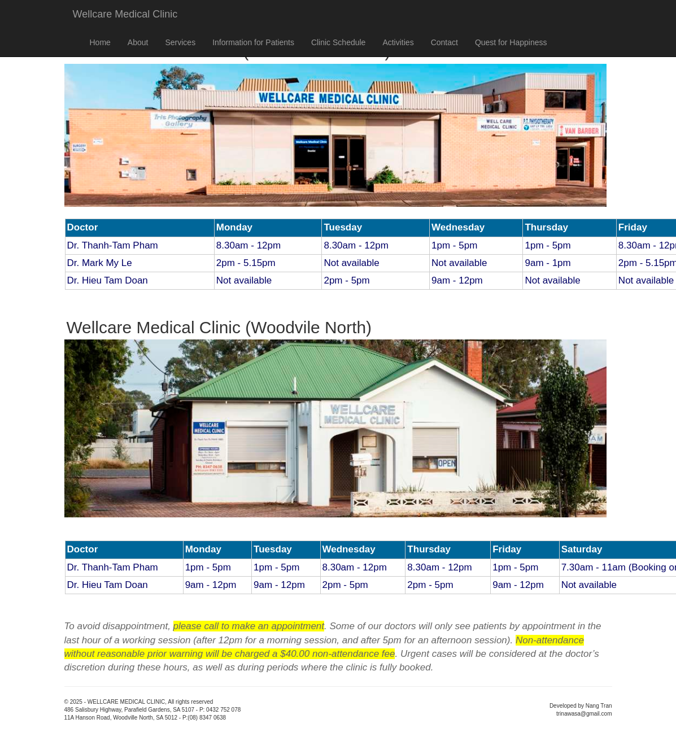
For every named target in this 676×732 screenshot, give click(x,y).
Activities (397, 42)
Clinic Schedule (338, 42)
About (138, 42)
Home (100, 42)
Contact (444, 42)
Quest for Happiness (511, 42)
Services (180, 42)
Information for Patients (253, 42)
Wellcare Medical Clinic (125, 14)
